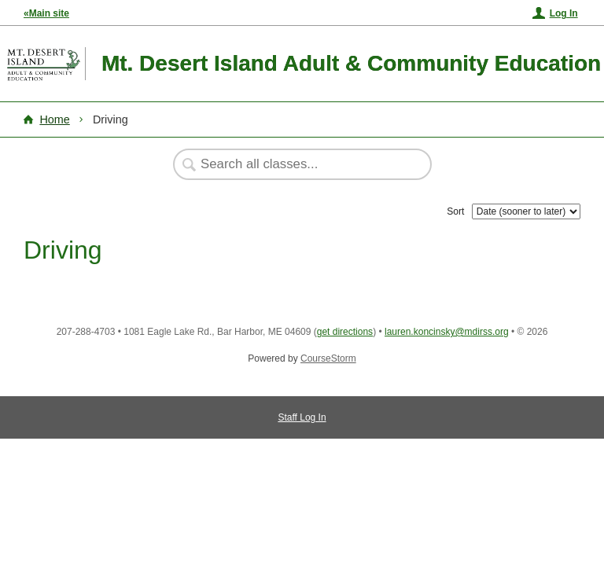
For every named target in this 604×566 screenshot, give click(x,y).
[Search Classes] (294, 164)
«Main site (46, 13)
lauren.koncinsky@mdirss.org (447, 331)
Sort (455, 211)
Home (54, 119)
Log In (564, 13)
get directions (345, 331)
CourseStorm (328, 358)
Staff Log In (302, 417)
